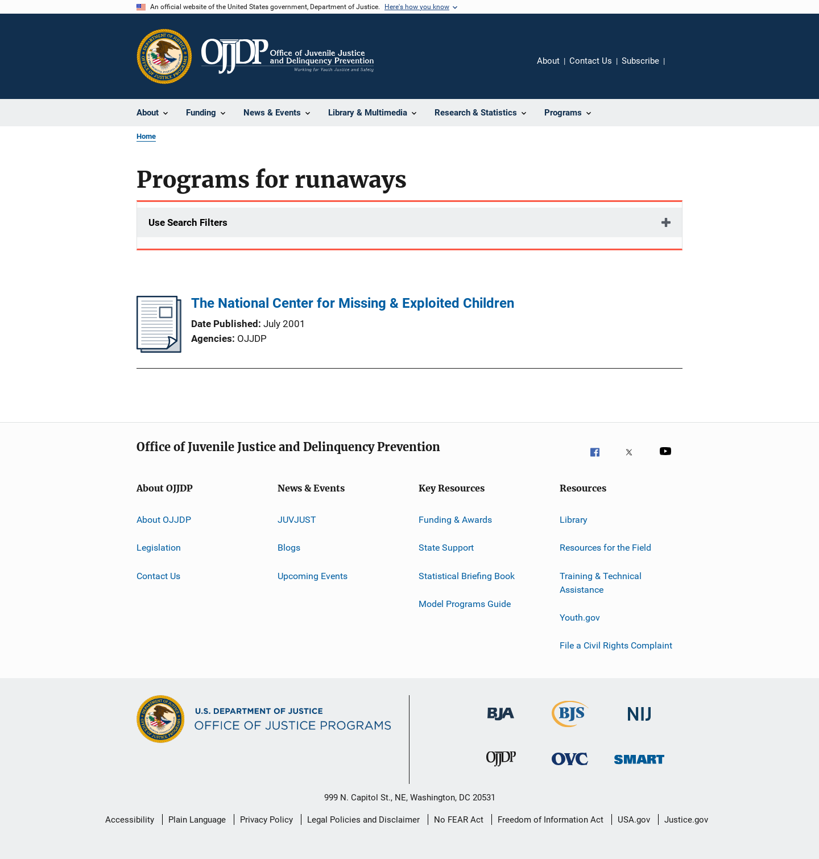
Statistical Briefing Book (467, 576)
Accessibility (129, 820)
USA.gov (634, 820)
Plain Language (197, 820)
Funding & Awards (455, 519)
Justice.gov (686, 820)
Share (682, 68)
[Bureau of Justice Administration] (500, 726)
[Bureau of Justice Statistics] (570, 729)
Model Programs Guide (465, 603)
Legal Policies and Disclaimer (363, 820)
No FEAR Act (458, 820)
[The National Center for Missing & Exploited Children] (158, 349)
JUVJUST (297, 519)
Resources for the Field (605, 547)
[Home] (287, 56)
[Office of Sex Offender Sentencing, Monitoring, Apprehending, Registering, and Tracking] (639, 771)
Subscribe (640, 61)
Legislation (158, 547)
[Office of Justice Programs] (164, 56)
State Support (446, 547)
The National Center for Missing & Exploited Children (352, 303)
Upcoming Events (313, 576)
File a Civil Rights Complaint (616, 645)
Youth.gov (580, 617)
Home (146, 136)
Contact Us (590, 61)
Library (574, 519)
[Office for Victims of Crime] (570, 771)
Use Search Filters (188, 222)
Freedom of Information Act (550, 820)
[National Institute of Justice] (639, 726)
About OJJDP (163, 519)
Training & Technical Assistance (601, 583)
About (548, 61)
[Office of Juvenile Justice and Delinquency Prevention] (501, 771)
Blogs (289, 547)
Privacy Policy (266, 820)
